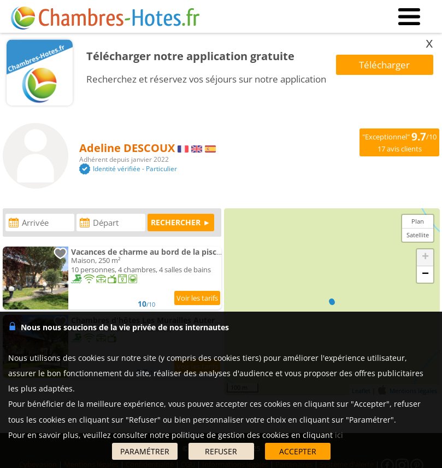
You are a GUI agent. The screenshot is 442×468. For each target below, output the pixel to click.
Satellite (417, 235)
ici (339, 435)
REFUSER (221, 451)
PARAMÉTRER (144, 451)
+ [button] (425, 257)
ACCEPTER (297, 451)
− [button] (425, 274)
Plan (417, 221)
